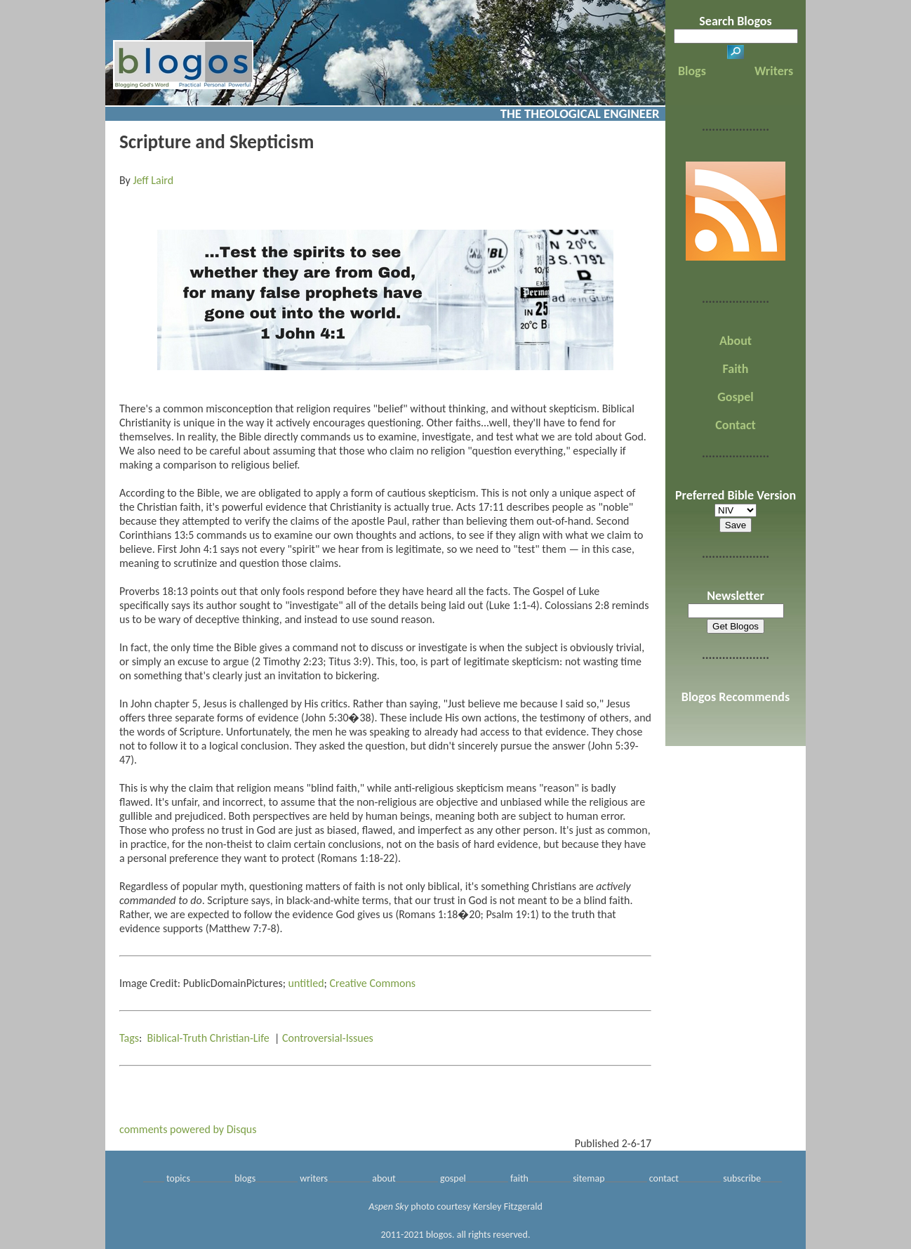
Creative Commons (372, 983)
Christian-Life (240, 1038)
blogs (244, 1178)
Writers (773, 71)
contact (664, 1178)
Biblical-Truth (177, 1038)
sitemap (588, 1178)
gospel (453, 1178)
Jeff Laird (153, 180)
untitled (306, 983)
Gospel (735, 397)
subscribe (742, 1178)
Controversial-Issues (327, 1038)
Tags (129, 1038)
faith (519, 1178)
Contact (735, 425)
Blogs (692, 71)
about (384, 1178)
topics (178, 1178)
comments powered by (188, 1129)
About (735, 340)
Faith (736, 369)
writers (314, 1178)
